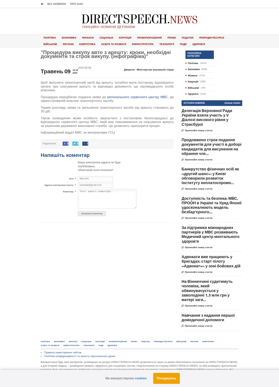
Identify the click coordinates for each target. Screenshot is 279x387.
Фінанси (82, 37)
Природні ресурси (195, 37)
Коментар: (68, 190)
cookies (141, 378)
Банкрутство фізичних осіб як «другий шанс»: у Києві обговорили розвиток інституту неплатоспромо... (210, 174)
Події (154, 43)
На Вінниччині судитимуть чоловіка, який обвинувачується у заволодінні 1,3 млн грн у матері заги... (207, 289)
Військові (218, 37)
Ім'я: (71, 177)
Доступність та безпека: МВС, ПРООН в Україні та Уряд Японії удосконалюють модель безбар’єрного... (211, 204)
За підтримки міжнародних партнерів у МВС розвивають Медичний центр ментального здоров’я (210, 233)
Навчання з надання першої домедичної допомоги (208, 316)
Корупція (115, 37)
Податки (172, 37)
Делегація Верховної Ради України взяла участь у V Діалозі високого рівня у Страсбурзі (207, 116)
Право (159, 37)
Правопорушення (138, 37)
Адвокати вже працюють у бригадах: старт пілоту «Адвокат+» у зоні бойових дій (211, 259)
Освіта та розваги (90, 43)
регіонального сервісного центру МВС (138, 96)
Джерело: (149, 68)
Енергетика (65, 43)
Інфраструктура (118, 43)
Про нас (76, 3)
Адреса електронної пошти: (59, 184)
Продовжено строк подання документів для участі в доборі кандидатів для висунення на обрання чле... (211, 145)
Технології (140, 43)
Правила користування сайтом (62, 350)
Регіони (48, 43)
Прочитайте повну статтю (197, 129)
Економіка (66, 37)
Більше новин (232, 102)
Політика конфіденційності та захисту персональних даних (78, 354)
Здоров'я (167, 43)
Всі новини (56, 3)
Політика (49, 37)
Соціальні (98, 37)
